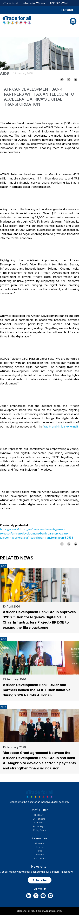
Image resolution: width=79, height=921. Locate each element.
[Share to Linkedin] (75, 79)
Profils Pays (39, 826)
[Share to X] (68, 79)
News (39, 851)
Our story (39, 815)
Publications (40, 858)
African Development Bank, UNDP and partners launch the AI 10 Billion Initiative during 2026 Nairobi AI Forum (36, 690)
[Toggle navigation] (73, 21)
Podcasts (39, 854)
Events (39, 847)
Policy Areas (39, 830)
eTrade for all (10, 3)
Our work (38, 822)
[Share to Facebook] (62, 79)
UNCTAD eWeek (59, 3)
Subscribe (40, 880)
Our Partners (39, 818)
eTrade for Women (34, 3)
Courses (39, 843)
